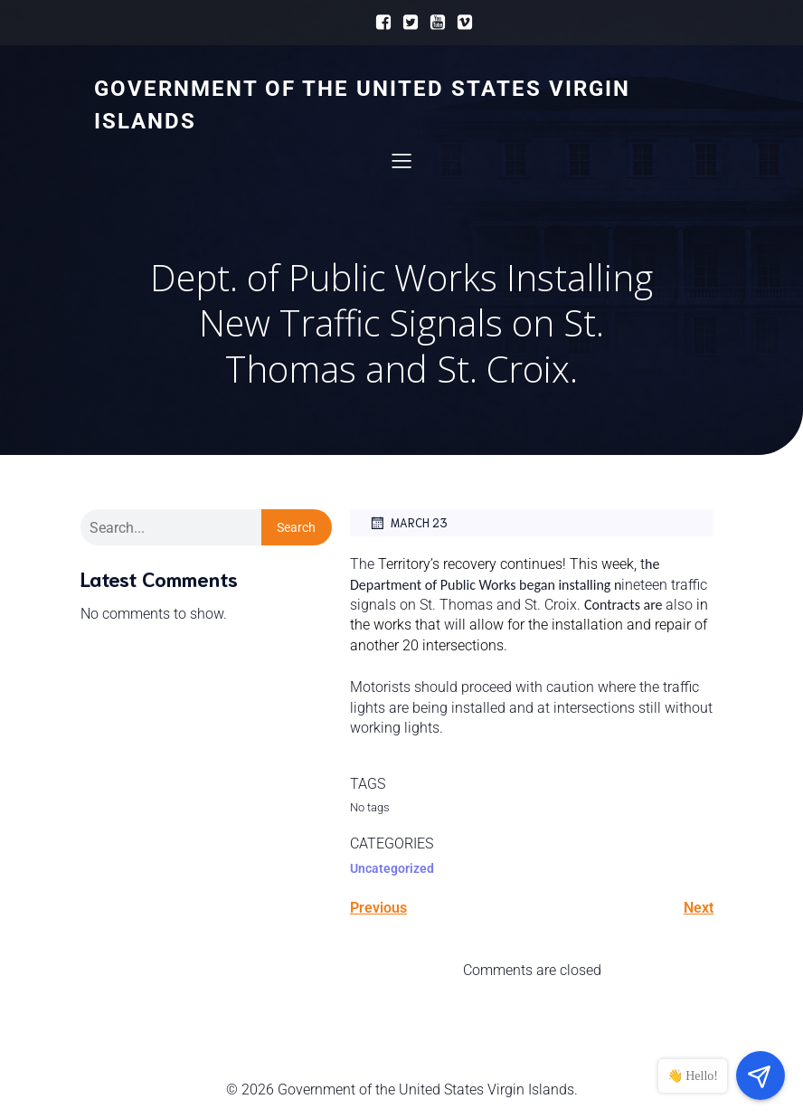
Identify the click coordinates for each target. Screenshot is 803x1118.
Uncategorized (392, 868)
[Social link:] (378, 22)
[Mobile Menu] (401, 160)
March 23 (408, 523)
